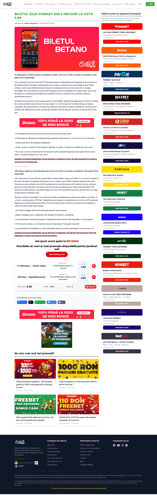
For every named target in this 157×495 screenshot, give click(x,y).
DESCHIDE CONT (122, 42)
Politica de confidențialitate (90, 449)
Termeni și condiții (86, 452)
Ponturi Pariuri (51, 4)
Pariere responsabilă (87, 446)
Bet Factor (62, 388)
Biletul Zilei (29, 4)
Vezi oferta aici (56, 254)
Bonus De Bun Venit (83, 4)
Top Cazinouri (117, 4)
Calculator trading (86, 465)
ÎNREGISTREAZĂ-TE (122, 113)
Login (150, 4)
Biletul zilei (51, 446)
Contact (83, 459)
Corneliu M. (19, 391)
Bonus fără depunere (54, 459)
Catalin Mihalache (31, 23)
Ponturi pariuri (52, 449)
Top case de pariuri (54, 452)
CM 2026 (39, 4)
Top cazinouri (52, 456)
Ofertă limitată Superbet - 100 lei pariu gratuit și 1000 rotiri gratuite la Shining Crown (34, 385)
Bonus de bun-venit (54, 462)
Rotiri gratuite (52, 465)
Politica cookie (85, 456)
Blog (140, 4)
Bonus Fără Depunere (102, 4)
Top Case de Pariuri (66, 4)
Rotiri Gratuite (131, 4)
